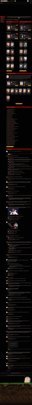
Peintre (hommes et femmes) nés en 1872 (12, 136)
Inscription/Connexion (26, 367)
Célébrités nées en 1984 (10, 135)
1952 (25, 26)
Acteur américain (9, 133)
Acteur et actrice (9, 116)
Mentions (18, 375)
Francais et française (10, 112)
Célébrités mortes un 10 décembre (11, 122)
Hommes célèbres (9, 139)
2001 (27, 26)
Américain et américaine (10, 137)
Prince (25, 34)
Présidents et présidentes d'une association (12, 126)
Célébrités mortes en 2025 (10, 111)
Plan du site (21, 375)
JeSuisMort (4, 1)
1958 (25, 35)
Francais (13, 82)
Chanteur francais (9, 114)
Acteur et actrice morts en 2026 (11, 113)
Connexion (30, 1)
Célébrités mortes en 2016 (10, 138)
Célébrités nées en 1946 (10, 144)
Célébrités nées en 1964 (10, 125)
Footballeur (8, 117)
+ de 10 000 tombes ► (19, 103)
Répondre (9, 156)
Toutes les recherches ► (10, 146)
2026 (14, 26)
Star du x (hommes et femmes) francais (12, 128)
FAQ (15, 375)
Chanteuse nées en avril (10, 129)
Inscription (30, 0)
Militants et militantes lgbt (10, 124)
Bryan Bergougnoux (14, 81)
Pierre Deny (25, 81)
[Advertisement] (16, 9)
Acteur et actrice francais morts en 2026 (12, 140)
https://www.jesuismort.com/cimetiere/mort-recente (14, 164)
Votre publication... (8, 370)
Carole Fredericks (26, 25)
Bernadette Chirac (13, 25)
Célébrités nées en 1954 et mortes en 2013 (12, 123)
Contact (24, 375)
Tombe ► (16, 38)
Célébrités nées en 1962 (10, 127)
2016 (27, 35)
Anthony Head (13, 34)
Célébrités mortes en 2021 (10, 134)
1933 (12, 26)
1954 (12, 35)
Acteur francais (9, 115)
